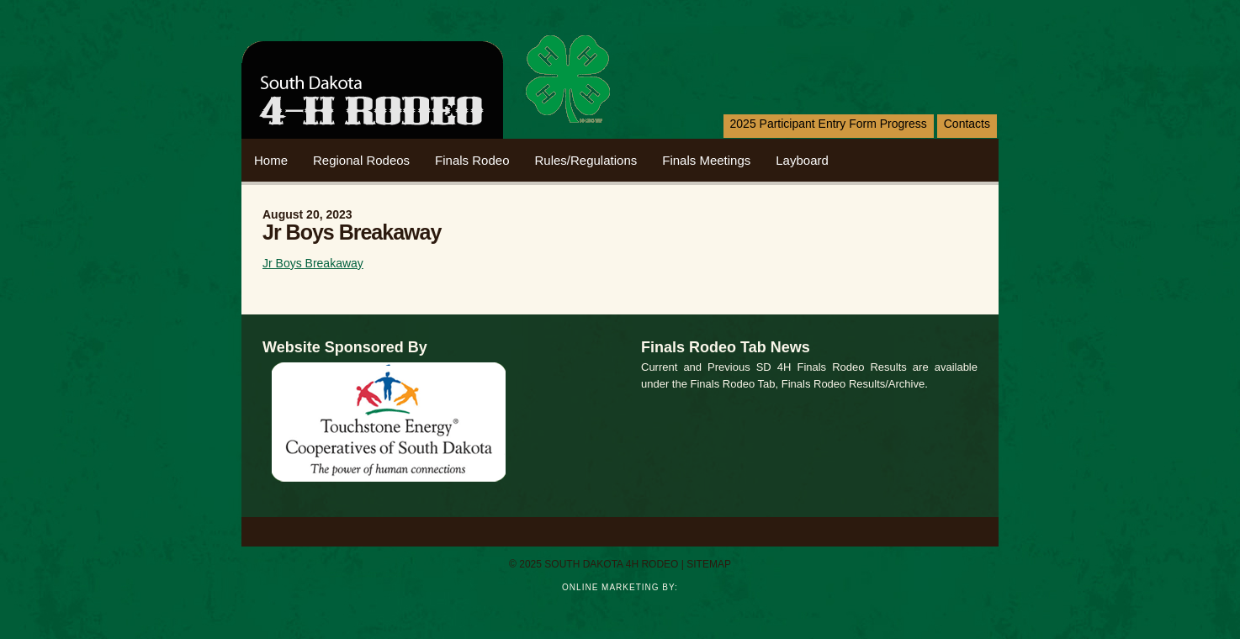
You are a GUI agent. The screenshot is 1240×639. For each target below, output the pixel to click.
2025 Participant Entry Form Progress (828, 123)
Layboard (802, 160)
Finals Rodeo (472, 160)
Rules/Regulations (585, 160)
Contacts (967, 123)
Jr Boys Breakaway (312, 263)
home (271, 160)
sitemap (708, 564)
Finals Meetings (706, 160)
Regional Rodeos (361, 160)
